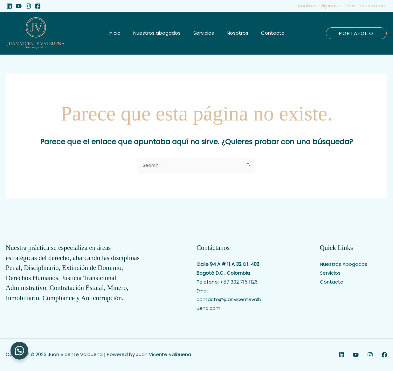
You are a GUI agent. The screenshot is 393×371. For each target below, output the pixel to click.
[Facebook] (38, 6)
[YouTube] (19, 6)
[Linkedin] (9, 6)
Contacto (331, 282)
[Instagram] (28, 6)
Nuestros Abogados (343, 264)
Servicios (330, 273)
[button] (356, 33)
